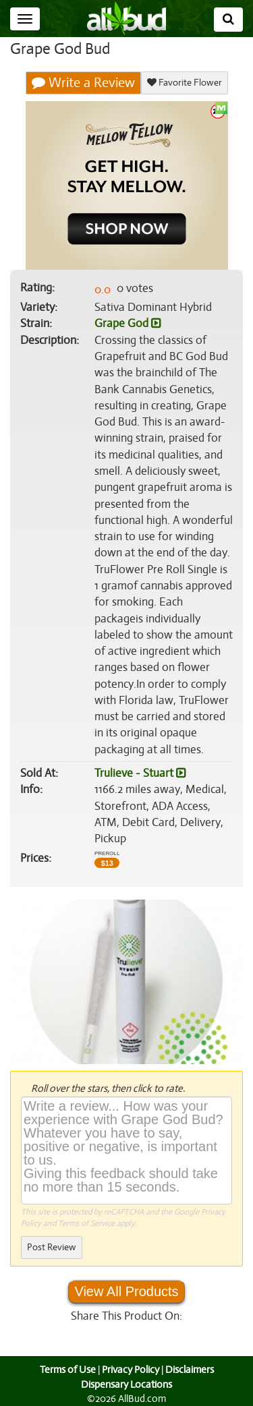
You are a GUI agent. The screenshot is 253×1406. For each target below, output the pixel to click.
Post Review (51, 1247)
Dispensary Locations (127, 1384)
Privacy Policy (130, 1370)
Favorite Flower (183, 82)
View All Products (126, 1291)
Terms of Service (85, 1223)
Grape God (127, 323)
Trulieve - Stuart (139, 773)
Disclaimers (190, 1370)
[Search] (228, 19)
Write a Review (83, 83)
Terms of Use (66, 1370)
